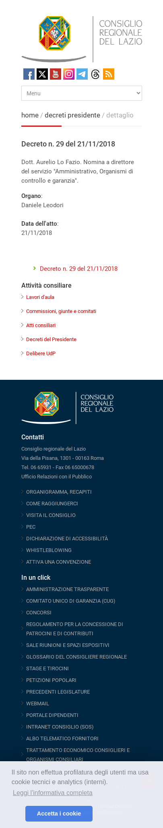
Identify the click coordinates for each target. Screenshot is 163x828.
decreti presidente (73, 115)
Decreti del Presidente (51, 339)
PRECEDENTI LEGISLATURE (58, 692)
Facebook (29, 74)
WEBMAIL (37, 703)
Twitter (42, 74)
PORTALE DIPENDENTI (52, 715)
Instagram (68, 74)
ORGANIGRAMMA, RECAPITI (59, 492)
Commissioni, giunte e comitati (61, 311)
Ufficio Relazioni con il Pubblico (56, 477)
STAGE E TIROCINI (47, 668)
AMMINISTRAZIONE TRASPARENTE (67, 589)
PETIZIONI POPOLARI (51, 680)
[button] (17, 814)
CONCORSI (39, 613)
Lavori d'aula (40, 297)
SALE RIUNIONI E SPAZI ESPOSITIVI (67, 645)
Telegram (82, 74)
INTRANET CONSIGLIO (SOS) (60, 727)
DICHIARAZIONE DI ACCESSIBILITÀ (67, 539)
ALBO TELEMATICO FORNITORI (62, 738)
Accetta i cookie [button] (59, 813)
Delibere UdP (41, 353)
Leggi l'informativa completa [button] (53, 792)
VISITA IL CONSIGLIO (51, 515)
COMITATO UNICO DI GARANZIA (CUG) (71, 601)
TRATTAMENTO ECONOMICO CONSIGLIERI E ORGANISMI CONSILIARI (78, 754)
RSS (108, 74)
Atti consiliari (41, 325)
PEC (30, 527)
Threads (95, 74)
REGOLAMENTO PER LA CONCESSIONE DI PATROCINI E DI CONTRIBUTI (74, 628)
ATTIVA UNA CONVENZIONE (58, 562)
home (30, 115)
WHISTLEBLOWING (49, 550)
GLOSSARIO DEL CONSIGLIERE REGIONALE (76, 657)
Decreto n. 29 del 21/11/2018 (79, 268)
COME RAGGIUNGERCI (52, 504)
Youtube (55, 74)
